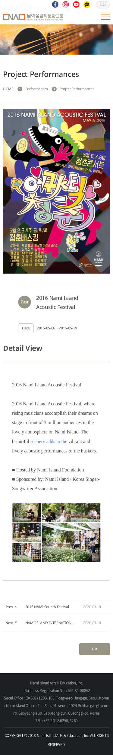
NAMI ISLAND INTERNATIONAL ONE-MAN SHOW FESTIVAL (50, 623)
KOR (103, 4)
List (94, 649)
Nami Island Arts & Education (33, 16)
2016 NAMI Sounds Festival (50, 607)
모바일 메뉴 (105, 17)
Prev (11, 606)
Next (11, 622)
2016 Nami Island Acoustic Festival (57, 302)
